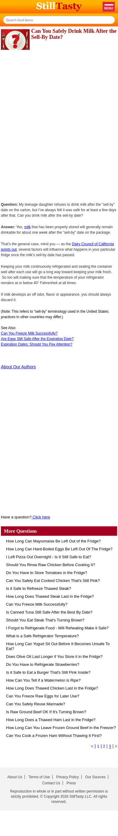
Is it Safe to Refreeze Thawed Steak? (38, 588)
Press (71, 783)
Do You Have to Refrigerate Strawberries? (42, 664)
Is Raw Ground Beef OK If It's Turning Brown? (46, 712)
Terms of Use (39, 777)
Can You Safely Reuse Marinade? (35, 704)
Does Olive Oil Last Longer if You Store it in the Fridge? (54, 656)
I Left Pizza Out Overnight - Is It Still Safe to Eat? (48, 557)
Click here (40, 517)
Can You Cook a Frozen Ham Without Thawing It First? (54, 735)
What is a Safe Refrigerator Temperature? (42, 636)
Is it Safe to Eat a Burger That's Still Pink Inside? (48, 672)
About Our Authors (18, 366)
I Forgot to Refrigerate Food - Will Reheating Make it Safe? (57, 628)
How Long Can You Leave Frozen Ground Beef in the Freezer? (61, 727)
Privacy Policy (67, 777)
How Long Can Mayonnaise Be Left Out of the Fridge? (53, 541)
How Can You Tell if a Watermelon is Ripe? (43, 680)
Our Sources (95, 777)
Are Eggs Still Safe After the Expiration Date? (37, 339)
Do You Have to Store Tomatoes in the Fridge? (46, 572)
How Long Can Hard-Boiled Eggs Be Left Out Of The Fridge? (59, 549)
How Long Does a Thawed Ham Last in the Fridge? (50, 719)
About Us (14, 777)
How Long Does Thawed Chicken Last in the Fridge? (52, 688)
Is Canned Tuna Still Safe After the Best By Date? (49, 612)
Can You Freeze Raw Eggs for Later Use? (42, 696)
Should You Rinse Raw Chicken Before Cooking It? (50, 564)
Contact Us (51, 783)
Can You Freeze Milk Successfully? (29, 333)
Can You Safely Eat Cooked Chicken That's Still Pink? (53, 580)
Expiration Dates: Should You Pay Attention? (36, 344)
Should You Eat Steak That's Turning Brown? (45, 620)
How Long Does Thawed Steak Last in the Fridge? (50, 596)
